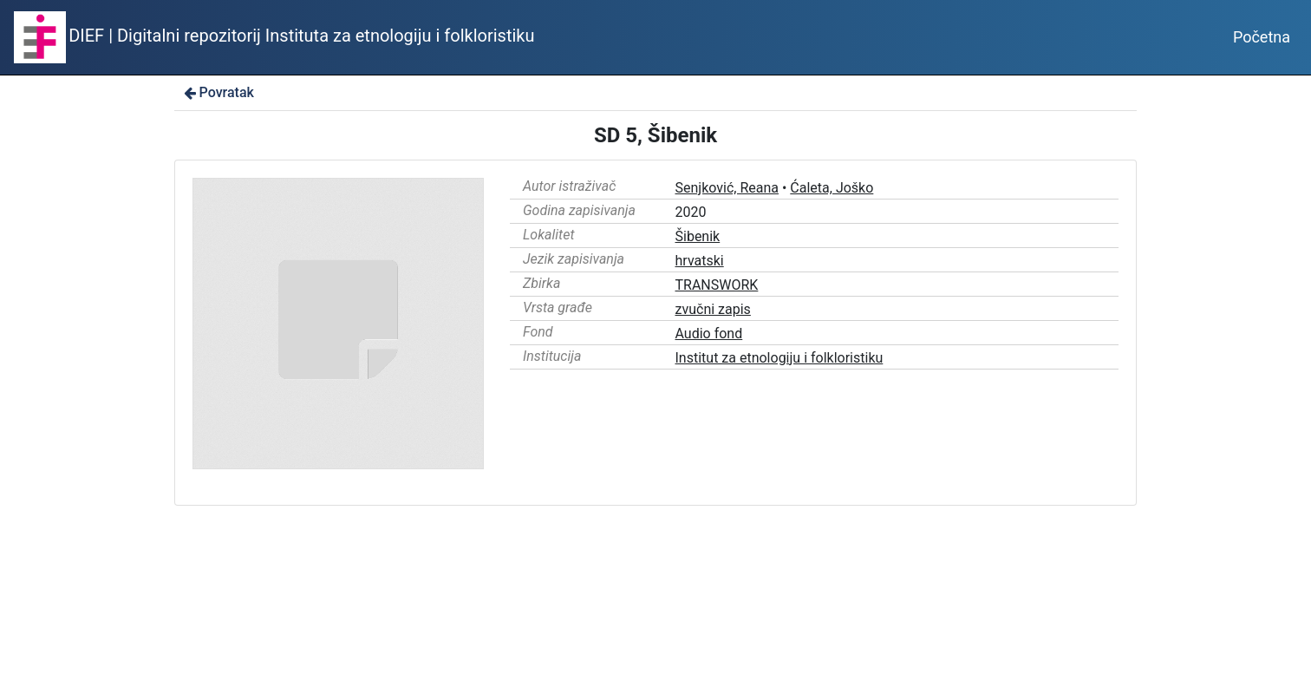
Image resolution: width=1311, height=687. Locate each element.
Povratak (217, 92)
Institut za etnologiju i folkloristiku (779, 358)
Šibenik (698, 236)
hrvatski (699, 260)
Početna (1261, 37)
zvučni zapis (713, 309)
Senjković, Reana (727, 188)
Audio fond (709, 333)
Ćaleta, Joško (831, 188)
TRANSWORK (717, 285)
